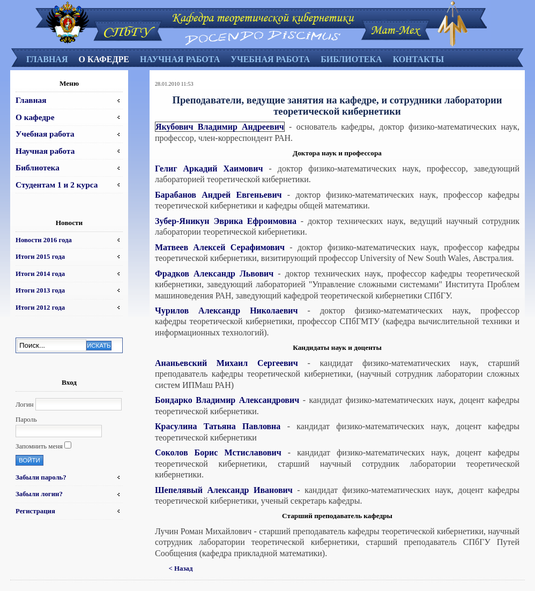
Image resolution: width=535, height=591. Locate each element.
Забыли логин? (39, 494)
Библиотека (351, 59)
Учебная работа (270, 59)
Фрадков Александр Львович (214, 273)
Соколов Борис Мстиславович (218, 452)
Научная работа (180, 59)
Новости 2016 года (44, 240)
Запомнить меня (39, 446)
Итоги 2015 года (40, 256)
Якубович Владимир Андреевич (219, 126)
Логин (25, 404)
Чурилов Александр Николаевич (226, 310)
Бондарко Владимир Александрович (227, 400)
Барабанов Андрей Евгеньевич (218, 194)
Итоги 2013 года (40, 290)
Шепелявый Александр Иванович (224, 490)
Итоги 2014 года (40, 274)
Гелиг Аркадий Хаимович (209, 168)
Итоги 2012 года (40, 307)
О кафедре (103, 59)
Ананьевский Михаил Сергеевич (226, 363)
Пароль (26, 419)
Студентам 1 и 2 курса (57, 184)
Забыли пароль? (41, 477)
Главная (47, 59)
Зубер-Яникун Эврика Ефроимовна (225, 221)
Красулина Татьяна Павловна (217, 426)
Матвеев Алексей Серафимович (220, 247)
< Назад (181, 568)
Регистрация (35, 511)
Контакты (418, 59)
